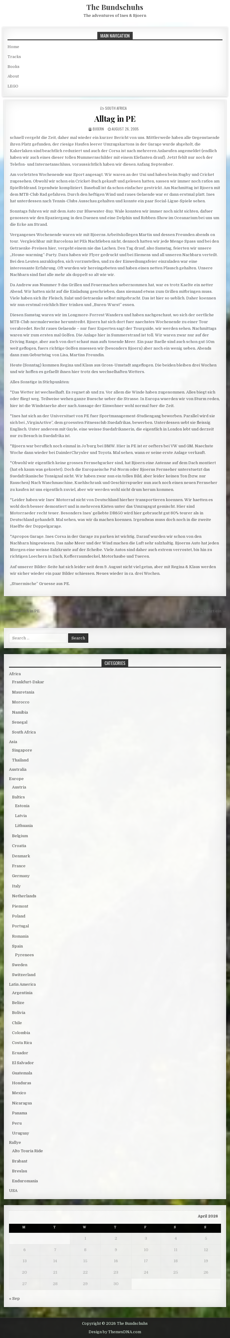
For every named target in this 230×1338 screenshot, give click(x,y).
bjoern (98, 128)
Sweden (19, 965)
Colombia (21, 1032)
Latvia (21, 815)
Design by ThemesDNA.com (115, 1332)
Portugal (20, 926)
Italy (16, 886)
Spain (17, 946)
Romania (20, 936)
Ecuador (20, 1053)
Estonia (22, 806)
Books (14, 66)
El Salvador (23, 1063)
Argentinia (22, 992)
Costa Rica (22, 1042)
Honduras (21, 1083)
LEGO (13, 86)
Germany (21, 876)
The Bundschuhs (114, 7)
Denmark (21, 856)
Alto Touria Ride (27, 1151)
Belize (18, 1002)
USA (13, 1190)
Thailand (20, 760)
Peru (17, 1123)
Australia (17, 769)
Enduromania (25, 1181)
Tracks (14, 56)
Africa (15, 674)
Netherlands (24, 896)
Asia (13, 741)
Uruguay (20, 1133)
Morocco (20, 702)
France (19, 866)
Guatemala (22, 1073)
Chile (17, 1023)
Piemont (20, 906)
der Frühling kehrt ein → (202, 611)
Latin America (22, 984)
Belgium (20, 836)
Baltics (18, 797)
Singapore (22, 750)
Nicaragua (22, 1103)
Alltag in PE (114, 118)
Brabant (19, 1161)
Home (13, 46)
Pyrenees (24, 955)
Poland (18, 916)
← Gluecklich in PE (22, 611)
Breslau (19, 1171)
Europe (16, 778)
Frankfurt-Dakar (28, 682)
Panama (19, 1113)
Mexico (19, 1093)
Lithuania (24, 825)
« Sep (14, 1298)
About (13, 76)
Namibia (20, 712)
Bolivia (18, 1012)
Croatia (19, 846)
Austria (19, 787)
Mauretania (23, 692)
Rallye (15, 1142)
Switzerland (23, 974)
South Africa (116, 108)
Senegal (19, 722)
